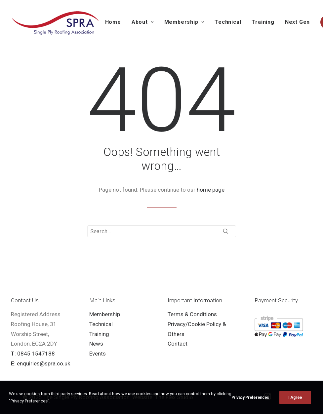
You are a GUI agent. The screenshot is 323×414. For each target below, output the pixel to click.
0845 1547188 (36, 353)
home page (210, 189)
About (143, 22)
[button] (225, 231)
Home (113, 22)
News (96, 343)
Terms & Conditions (192, 314)
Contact (177, 343)
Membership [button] (184, 22)
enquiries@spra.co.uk (43, 363)
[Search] (161, 231)
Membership (104, 314)
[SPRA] (56, 22)
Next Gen (297, 22)
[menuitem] (113, 22)
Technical (228, 22)
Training (263, 22)
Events (97, 353)
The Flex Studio (174, 397)
